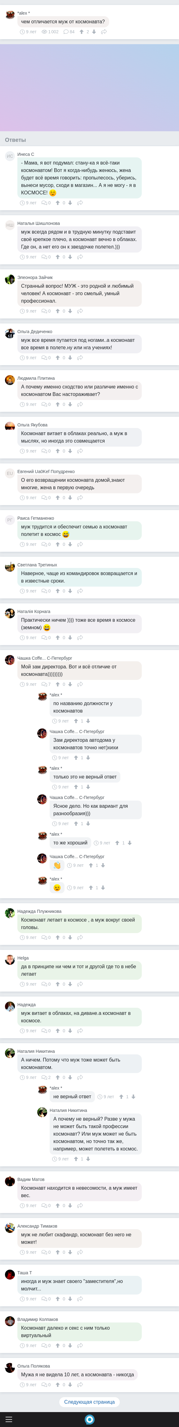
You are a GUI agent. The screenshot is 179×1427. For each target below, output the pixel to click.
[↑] (82, 31)
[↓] (93, 31)
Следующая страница (89, 1402)
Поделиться (104, 31)
